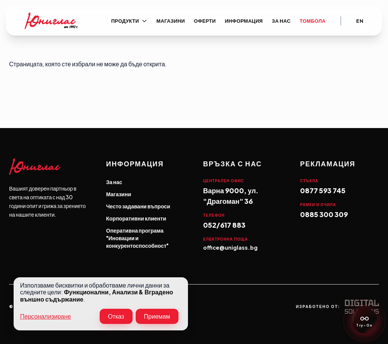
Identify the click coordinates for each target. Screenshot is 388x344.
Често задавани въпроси (138, 206)
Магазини (170, 21)
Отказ (116, 316)
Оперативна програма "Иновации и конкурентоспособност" (137, 238)
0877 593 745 (323, 190)
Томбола (312, 21)
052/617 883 (224, 224)
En (359, 21)
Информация (244, 21)
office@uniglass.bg (230, 247)
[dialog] (101, 303)
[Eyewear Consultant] (364, 320)
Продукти (129, 21)
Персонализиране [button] (45, 316)
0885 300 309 (324, 214)
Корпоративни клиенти (136, 218)
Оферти (205, 21)
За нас (281, 21)
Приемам (157, 316)
